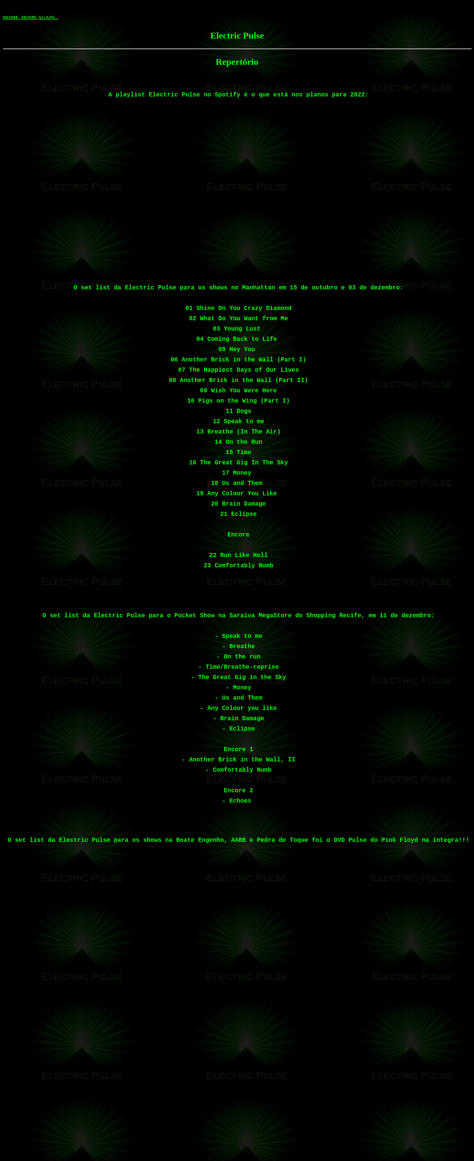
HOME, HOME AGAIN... (30, 17)
